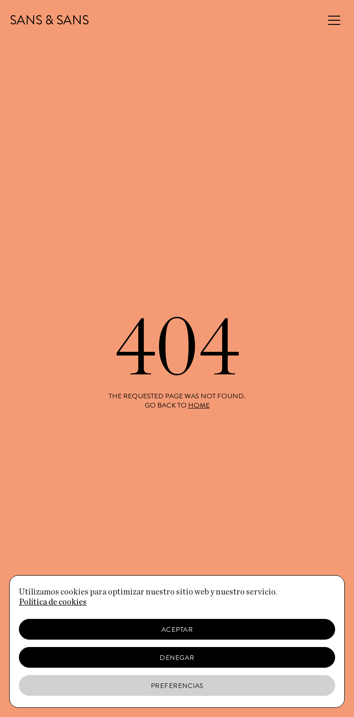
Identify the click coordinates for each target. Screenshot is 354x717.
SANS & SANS (49, 20)
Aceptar (177, 629)
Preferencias (177, 686)
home (199, 405)
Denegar (177, 658)
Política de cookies (53, 602)
